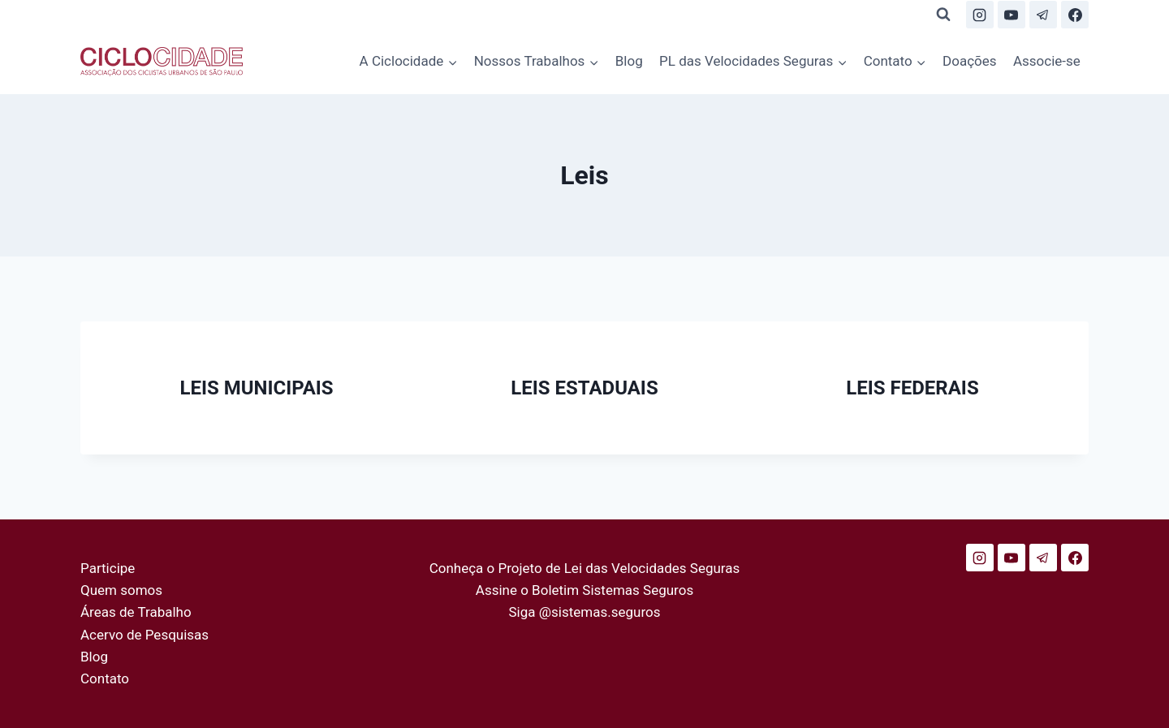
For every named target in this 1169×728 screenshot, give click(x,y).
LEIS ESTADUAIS (584, 388)
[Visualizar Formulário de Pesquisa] (943, 14)
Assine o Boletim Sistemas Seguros (584, 590)
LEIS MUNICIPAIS (256, 388)
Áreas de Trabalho (136, 612)
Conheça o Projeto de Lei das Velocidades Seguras (584, 568)
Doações (969, 61)
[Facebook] (1075, 14)
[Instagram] (980, 14)
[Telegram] (1043, 14)
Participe (107, 568)
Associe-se (1047, 61)
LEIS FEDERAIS (912, 388)
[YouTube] (1011, 14)
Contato (104, 678)
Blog (629, 61)
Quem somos (121, 590)
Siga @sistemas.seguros (585, 612)
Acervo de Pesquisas (144, 635)
